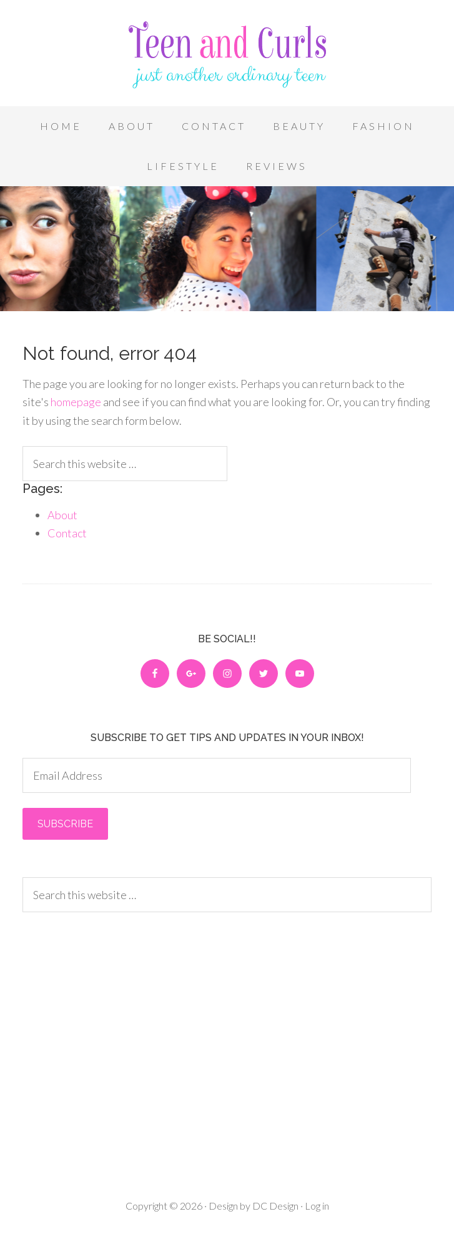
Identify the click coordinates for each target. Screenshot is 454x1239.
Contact (67, 533)
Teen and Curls (227, 56)
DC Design (274, 1206)
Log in (317, 1206)
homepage (76, 402)
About (62, 515)
